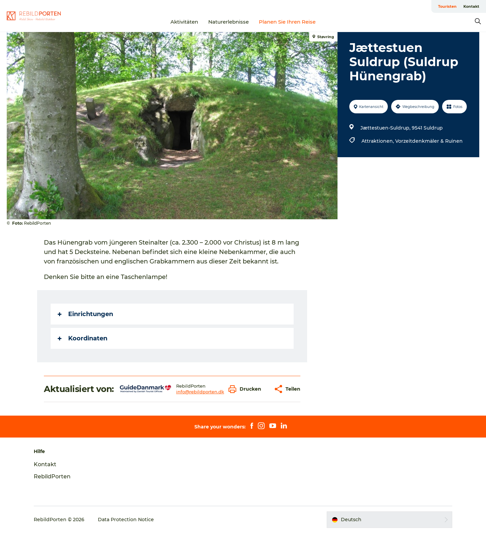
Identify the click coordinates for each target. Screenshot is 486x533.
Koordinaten (82, 338)
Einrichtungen (85, 314)
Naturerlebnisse (228, 22)
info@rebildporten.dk (200, 391)
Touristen (447, 6)
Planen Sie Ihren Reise (287, 22)
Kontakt (471, 6)
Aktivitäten (184, 22)
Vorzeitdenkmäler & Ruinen (429, 141)
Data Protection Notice (126, 519)
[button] (246, 389)
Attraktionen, (378, 141)
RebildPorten (52, 476)
